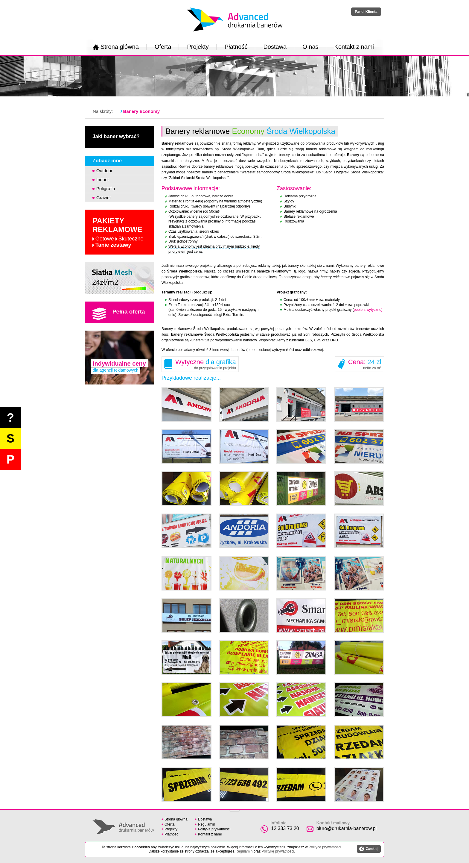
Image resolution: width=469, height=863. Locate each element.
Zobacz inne (107, 160)
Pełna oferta (118, 314)
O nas (310, 46)
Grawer (103, 197)
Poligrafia (105, 188)
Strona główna (116, 46)
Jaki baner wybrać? (116, 136)
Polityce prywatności (325, 847)
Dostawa (275, 46)
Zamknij (368, 849)
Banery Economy (141, 111)
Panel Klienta (366, 12)
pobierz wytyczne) (368, 310)
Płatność (236, 46)
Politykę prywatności (277, 851)
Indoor (102, 179)
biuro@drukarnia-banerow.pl (346, 828)
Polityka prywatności (214, 829)
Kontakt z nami (354, 46)
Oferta (163, 46)
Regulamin (206, 824)
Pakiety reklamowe (118, 232)
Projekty (197, 46)
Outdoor (104, 170)
